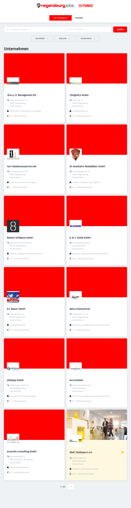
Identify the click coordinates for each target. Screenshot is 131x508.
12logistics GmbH (79, 95)
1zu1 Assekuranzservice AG (21, 166)
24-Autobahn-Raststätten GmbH (87, 166)
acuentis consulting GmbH (22, 451)
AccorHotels (76, 380)
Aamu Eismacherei (79, 308)
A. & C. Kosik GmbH (80, 237)
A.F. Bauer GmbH (16, 308)
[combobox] (35, 30)
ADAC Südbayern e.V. (80, 452)
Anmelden (79, 18)
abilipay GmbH (15, 380)
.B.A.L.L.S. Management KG (21, 95)
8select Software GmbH (20, 237)
